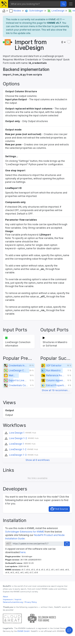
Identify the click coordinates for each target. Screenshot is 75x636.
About (5, 597)
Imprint (18, 599)
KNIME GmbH (23, 631)
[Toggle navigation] (71, 4)
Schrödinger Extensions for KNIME (24, 531)
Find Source (59, 509)
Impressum (8, 599)
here (23, 552)
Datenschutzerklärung (13, 602)
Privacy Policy (31, 602)
